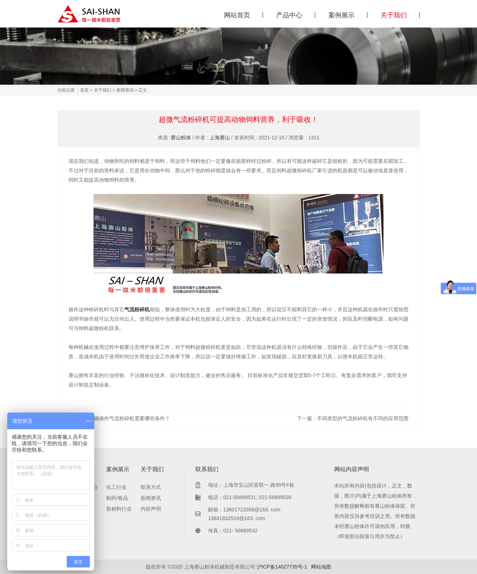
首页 (84, 90)
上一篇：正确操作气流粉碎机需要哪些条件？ (119, 418)
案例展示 (341, 15)
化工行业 (116, 487)
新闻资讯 (125, 90)
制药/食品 (117, 498)
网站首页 (237, 15)
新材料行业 (119, 509)
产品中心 (289, 15)
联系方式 (151, 487)
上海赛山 (220, 137)
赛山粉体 (181, 137)
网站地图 (321, 567)
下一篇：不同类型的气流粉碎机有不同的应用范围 (352, 418)
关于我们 (394, 15)
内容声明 (151, 509)
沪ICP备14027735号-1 (282, 567)
